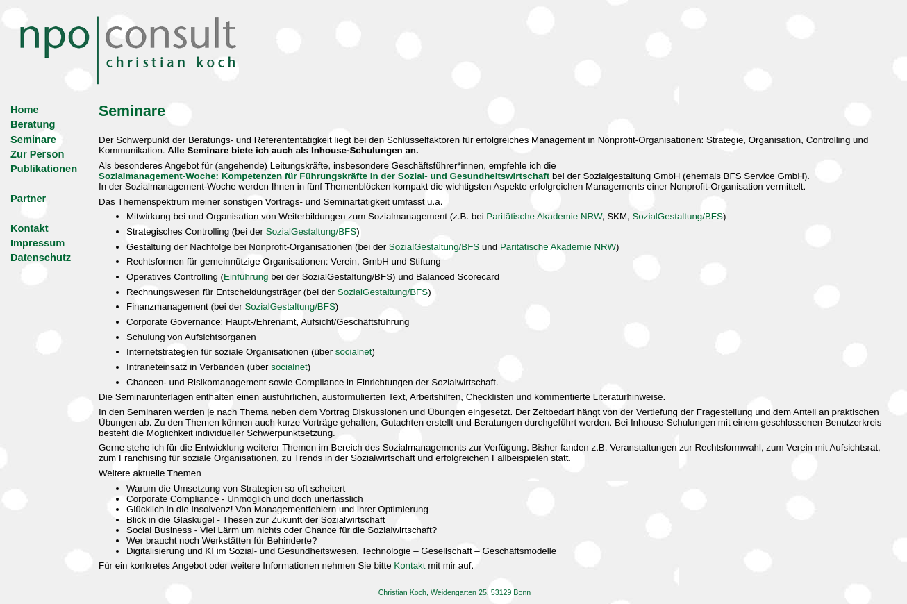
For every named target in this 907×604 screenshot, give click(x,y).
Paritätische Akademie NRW (543, 216)
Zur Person (37, 154)
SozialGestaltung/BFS (677, 216)
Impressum (37, 243)
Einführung (246, 276)
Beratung (32, 124)
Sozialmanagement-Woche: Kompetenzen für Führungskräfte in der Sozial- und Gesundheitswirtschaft (324, 176)
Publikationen (43, 168)
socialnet (353, 351)
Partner (28, 198)
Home (24, 109)
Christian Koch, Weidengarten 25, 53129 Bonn (454, 592)
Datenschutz (40, 257)
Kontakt (29, 228)
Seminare (33, 139)
